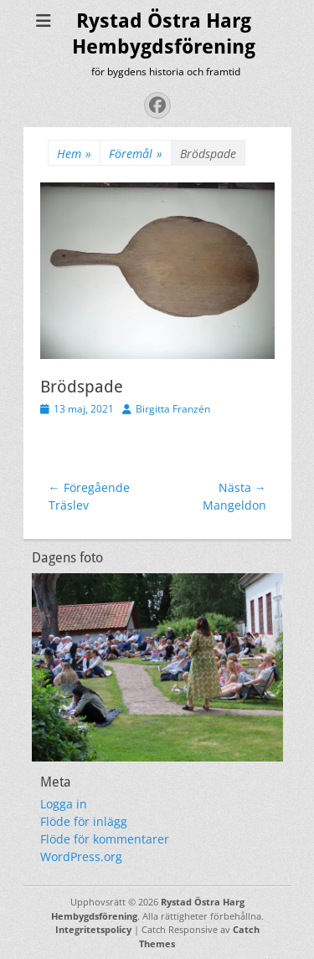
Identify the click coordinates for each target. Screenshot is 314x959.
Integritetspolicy (93, 929)
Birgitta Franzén (173, 409)
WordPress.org (81, 856)
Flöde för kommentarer (104, 839)
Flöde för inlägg (83, 821)
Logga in (63, 804)
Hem (74, 153)
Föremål (135, 153)
